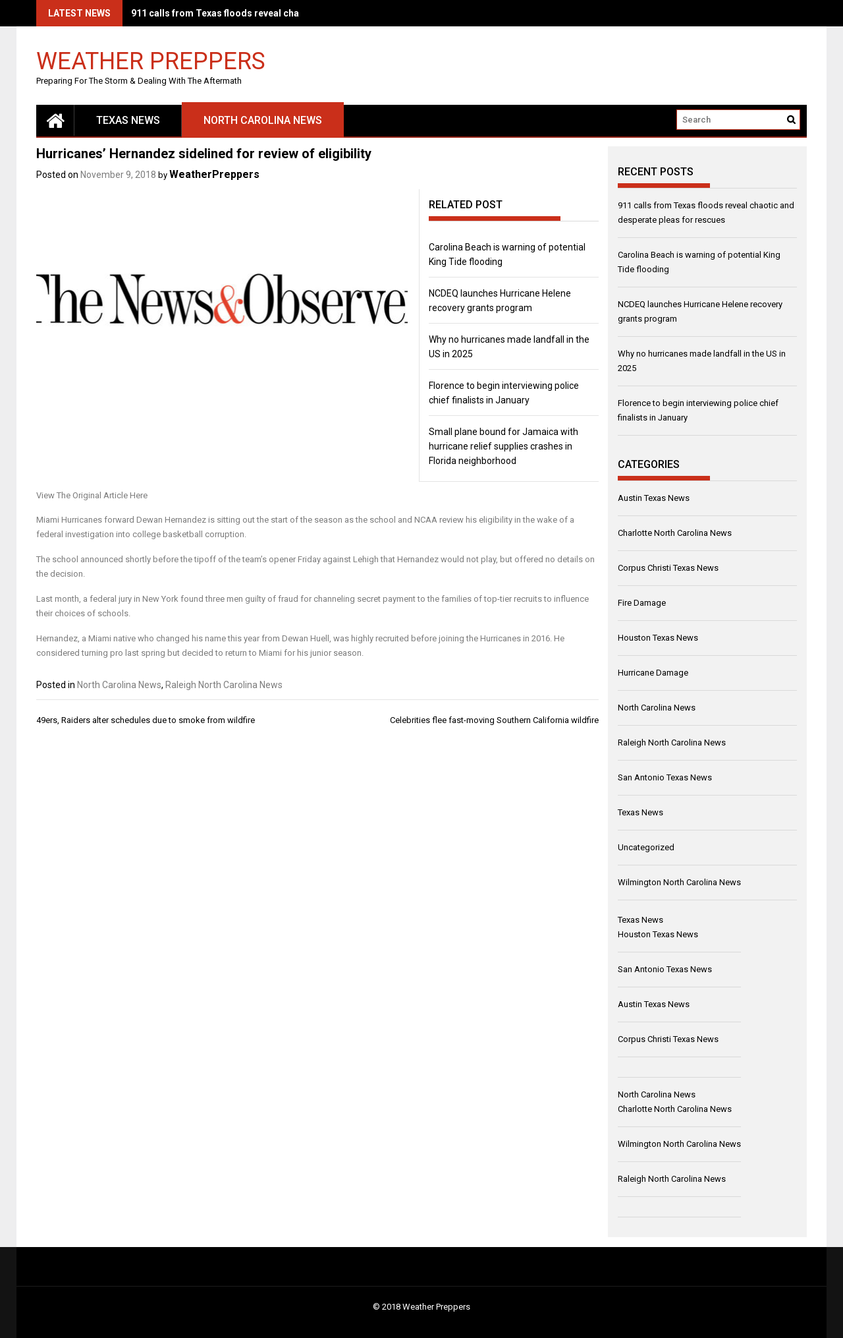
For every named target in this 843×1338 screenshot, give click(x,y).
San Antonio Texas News (665, 777)
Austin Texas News (654, 498)
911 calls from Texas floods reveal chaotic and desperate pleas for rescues (295, 13)
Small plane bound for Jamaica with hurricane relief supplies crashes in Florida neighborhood (503, 446)
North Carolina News (263, 120)
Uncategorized (646, 847)
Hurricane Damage (653, 673)
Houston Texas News (658, 638)
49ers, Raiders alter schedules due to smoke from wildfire (145, 720)
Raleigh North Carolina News (224, 685)
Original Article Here (110, 495)
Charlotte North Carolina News (675, 533)
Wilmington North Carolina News (679, 882)
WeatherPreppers (214, 174)
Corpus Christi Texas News (668, 568)
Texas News (128, 120)
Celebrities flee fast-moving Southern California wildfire (494, 720)
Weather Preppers (150, 60)
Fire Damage (642, 603)
